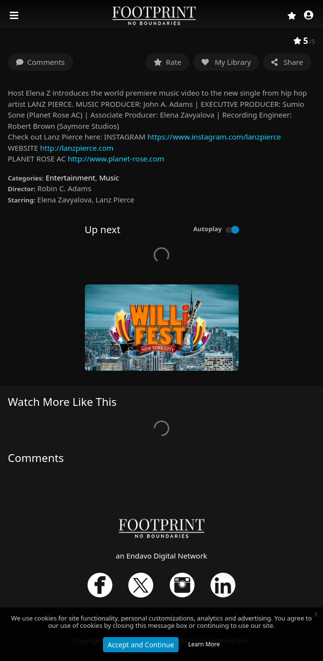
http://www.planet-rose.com (116, 158)
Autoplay (207, 228)
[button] (308, 15)
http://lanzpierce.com (77, 148)
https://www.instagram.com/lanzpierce (214, 136)
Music (109, 177)
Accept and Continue (140, 644)
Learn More (204, 644)
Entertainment (70, 177)
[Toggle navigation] (15, 15)
